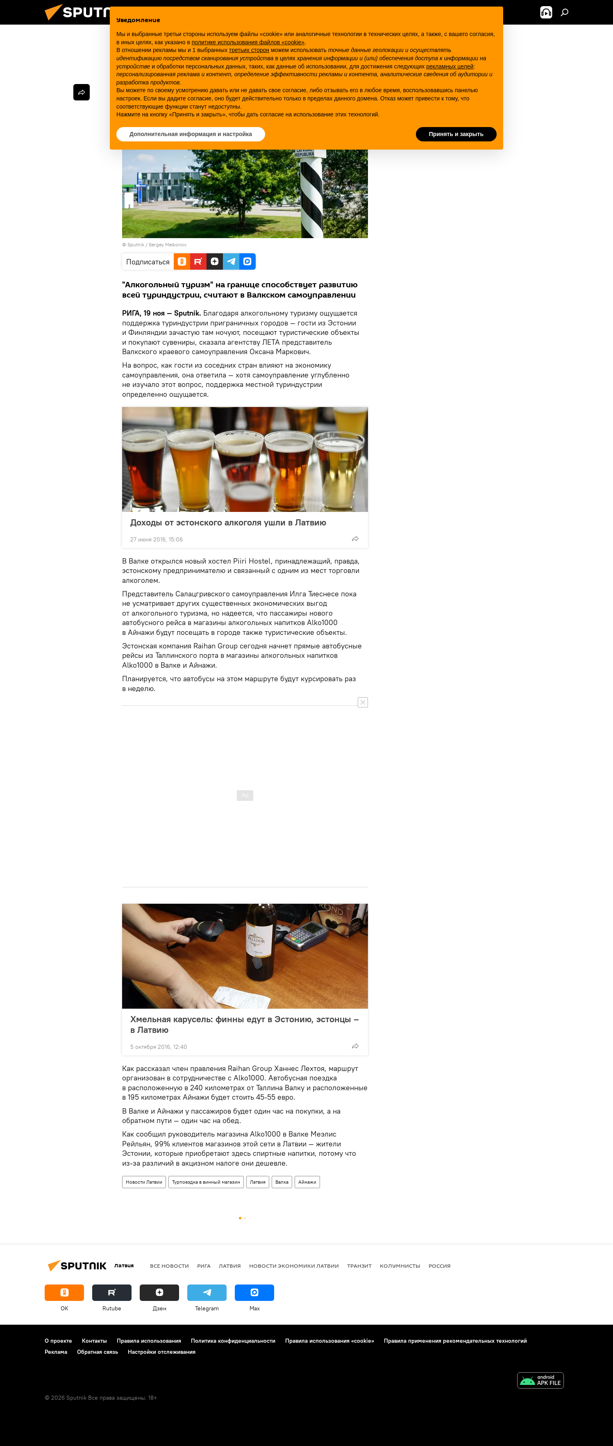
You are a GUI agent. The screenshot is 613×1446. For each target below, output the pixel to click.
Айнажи (307, 1182)
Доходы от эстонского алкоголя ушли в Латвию (228, 522)
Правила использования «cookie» (329, 1340)
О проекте (58, 1340)
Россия (440, 1265)
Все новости (169, 1265)
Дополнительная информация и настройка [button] (190, 134)
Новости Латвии (144, 1182)
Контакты (94, 1340)
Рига (204, 1265)
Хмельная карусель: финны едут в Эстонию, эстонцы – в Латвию (244, 1024)
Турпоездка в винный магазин (206, 1182)
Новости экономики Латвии (294, 1265)
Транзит (359, 1265)
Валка (281, 1182)
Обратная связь (97, 1351)
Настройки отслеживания (161, 1351)
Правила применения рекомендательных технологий (455, 1340)
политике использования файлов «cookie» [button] (248, 42)
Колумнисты (400, 1265)
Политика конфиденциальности (233, 1340)
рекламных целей (449, 66)
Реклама (56, 1351)
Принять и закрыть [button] (456, 134)
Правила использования (149, 1340)
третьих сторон (249, 50)
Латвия (258, 1182)
